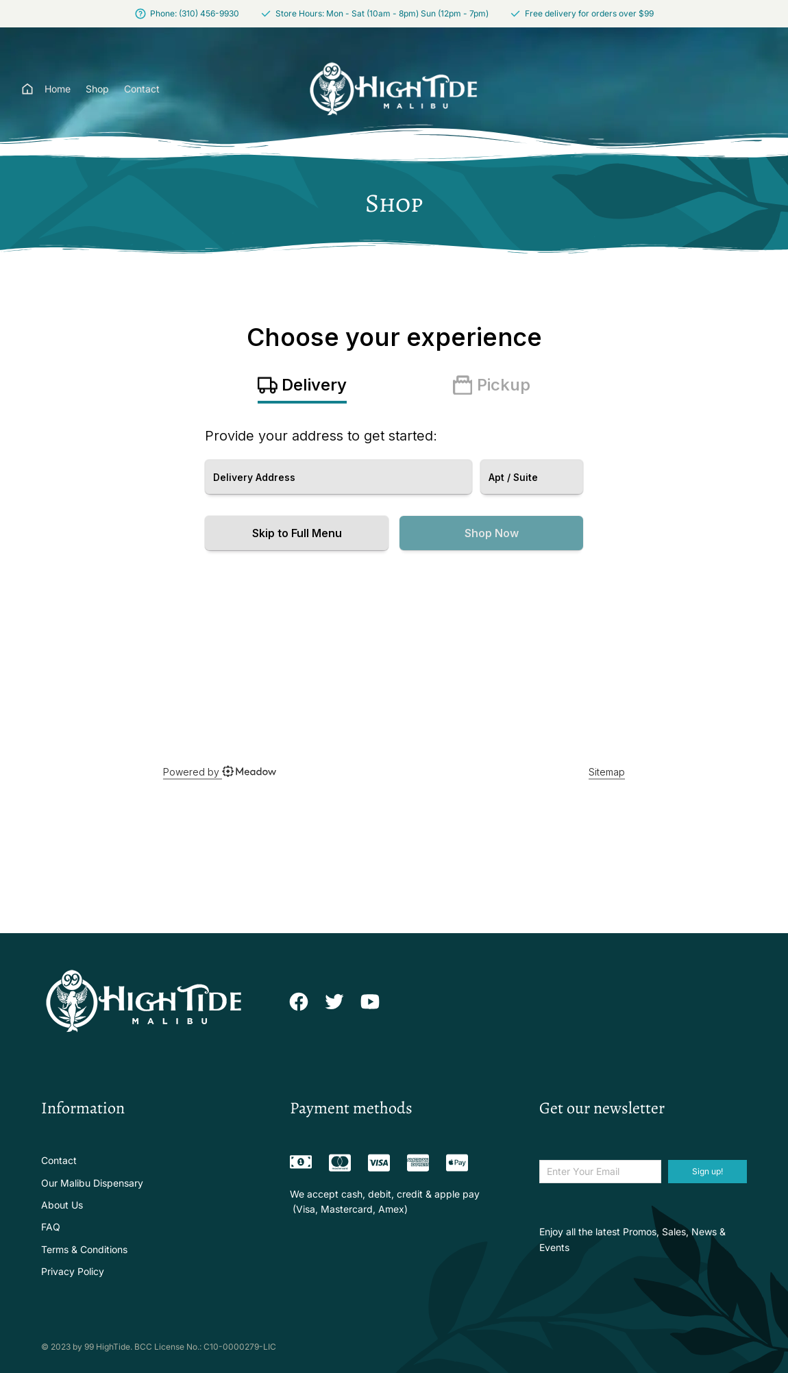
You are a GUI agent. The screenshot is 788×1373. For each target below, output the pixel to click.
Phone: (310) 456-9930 (194, 13)
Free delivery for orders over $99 (589, 13)
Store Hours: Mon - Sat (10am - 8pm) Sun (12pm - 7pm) (382, 13)
